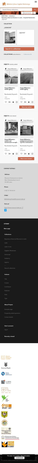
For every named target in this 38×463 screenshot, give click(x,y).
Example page (8, 309)
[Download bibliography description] (9, 102)
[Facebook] (5, 210)
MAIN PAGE (5, 16)
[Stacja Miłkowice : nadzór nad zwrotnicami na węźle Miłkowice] (11, 128)
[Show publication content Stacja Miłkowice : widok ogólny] (13, 102)
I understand (19, 458)
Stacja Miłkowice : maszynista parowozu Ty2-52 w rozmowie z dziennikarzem (26, 141)
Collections (12, 16)
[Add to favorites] (5, 102)
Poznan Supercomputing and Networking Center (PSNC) (20, 460)
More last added (27, 107)
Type (5, 298)
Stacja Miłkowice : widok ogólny (10, 88)
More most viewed (26, 158)
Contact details (8, 317)
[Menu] (35, 1)
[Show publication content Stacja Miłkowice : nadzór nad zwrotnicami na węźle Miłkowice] (13, 153)
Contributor (7, 287)
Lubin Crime (7, 247)
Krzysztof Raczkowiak (29, 17)
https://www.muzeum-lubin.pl (13, 207)
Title (5, 279)
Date (5, 294)
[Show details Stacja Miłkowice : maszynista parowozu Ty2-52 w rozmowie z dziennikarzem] (32, 153)
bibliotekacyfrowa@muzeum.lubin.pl (14, 199)
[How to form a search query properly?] (34, 13)
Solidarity (7, 258)
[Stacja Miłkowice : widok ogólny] (11, 77)
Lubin (6, 243)
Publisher (7, 290)
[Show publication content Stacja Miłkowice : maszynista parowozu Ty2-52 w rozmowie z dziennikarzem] (29, 153)
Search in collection (13, 49)
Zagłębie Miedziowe (10, 250)
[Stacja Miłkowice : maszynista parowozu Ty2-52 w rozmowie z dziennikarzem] (26, 128)
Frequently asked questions (12, 313)
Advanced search (27, 13)
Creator (6, 283)
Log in (6, 329)
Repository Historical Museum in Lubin (12, 17)
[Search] (35, 9)
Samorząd (7, 254)
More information (25, 455)
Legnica (6, 262)
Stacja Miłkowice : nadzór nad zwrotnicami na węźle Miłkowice (11, 141)
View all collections (9, 268)
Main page (7, 228)
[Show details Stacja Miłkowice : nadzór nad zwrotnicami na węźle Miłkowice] (16, 153)
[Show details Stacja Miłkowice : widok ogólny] (16, 102)
